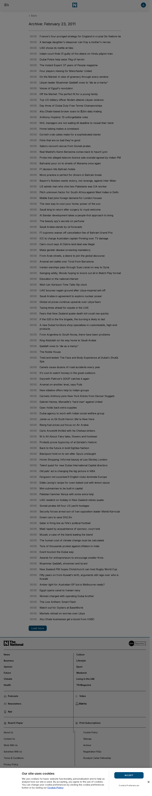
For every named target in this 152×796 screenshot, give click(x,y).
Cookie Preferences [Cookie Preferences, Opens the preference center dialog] (129, 785)
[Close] (148, 782)
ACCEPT (129, 775)
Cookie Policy (55, 787)
